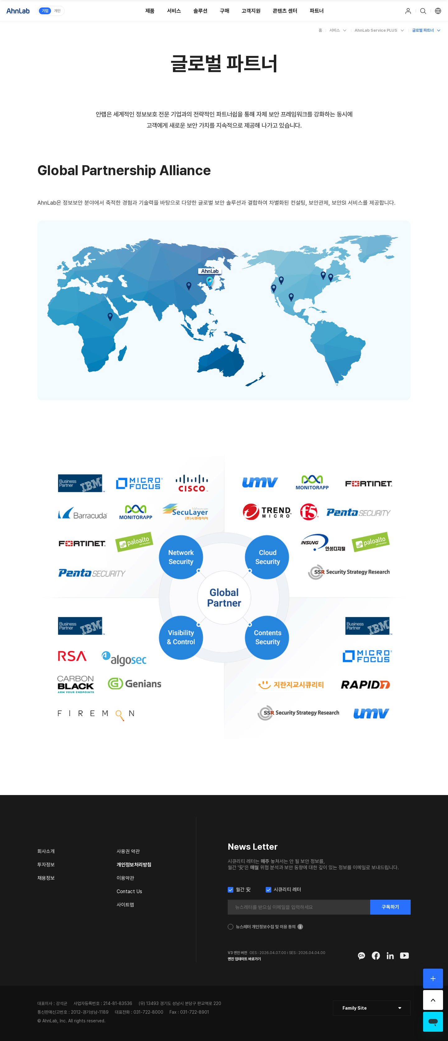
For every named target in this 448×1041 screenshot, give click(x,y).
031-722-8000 (148, 1012)
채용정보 (46, 878)
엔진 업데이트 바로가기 (244, 959)
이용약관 (125, 878)
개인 (57, 11)
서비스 (334, 30)
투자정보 (46, 865)
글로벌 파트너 (423, 30)
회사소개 (46, 851)
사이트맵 (125, 905)
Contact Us (129, 891)
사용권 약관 (128, 851)
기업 (45, 11)
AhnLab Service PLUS (376, 30)
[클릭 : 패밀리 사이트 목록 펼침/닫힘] (372, 1008)
